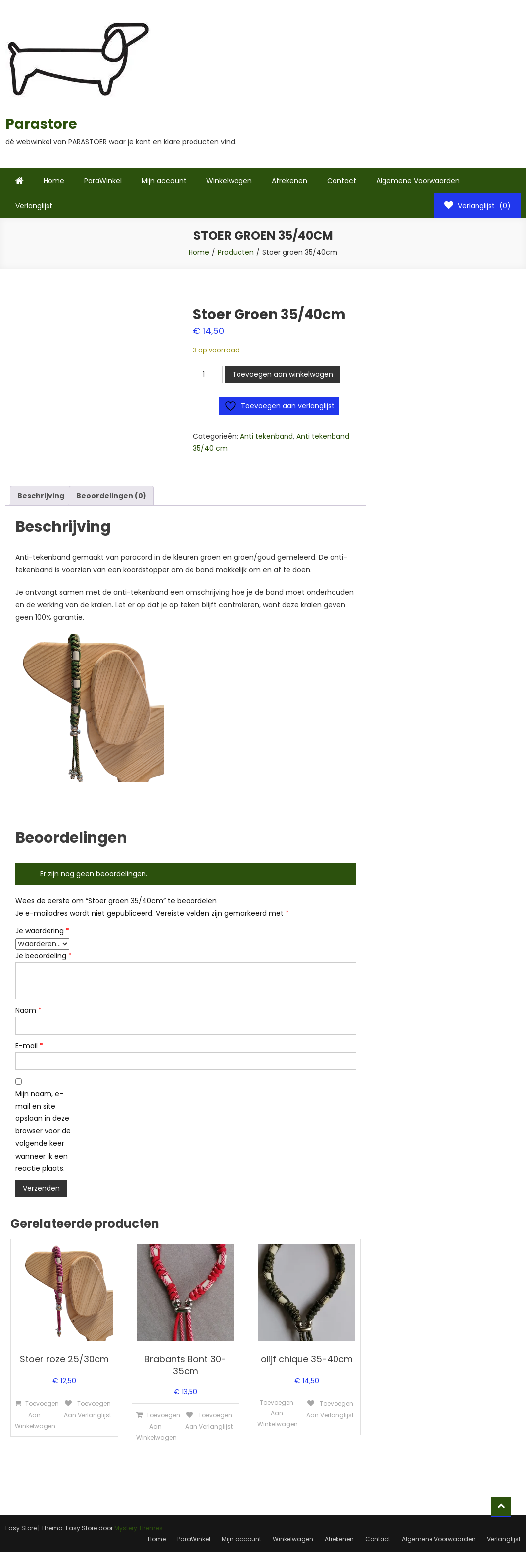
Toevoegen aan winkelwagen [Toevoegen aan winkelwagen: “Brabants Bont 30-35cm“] (157, 1426)
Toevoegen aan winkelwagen (282, 374)
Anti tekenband (266, 436)
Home (54, 181)
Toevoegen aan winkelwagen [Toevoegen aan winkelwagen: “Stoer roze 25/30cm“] (36, 1414)
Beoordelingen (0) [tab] (111, 495)
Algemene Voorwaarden (418, 181)
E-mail (29, 1046)
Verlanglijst (33, 206)
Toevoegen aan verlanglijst (87, 1409)
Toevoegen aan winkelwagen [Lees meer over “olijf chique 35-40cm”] (277, 1413)
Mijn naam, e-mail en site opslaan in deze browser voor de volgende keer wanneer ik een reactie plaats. (43, 1131)
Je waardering (42, 931)
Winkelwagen (229, 181)
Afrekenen (289, 181)
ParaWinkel (103, 181)
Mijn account (164, 181)
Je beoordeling (43, 956)
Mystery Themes (138, 1528)
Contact (341, 181)
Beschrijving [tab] (40, 495)
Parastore (41, 124)
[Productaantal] (208, 374)
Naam (28, 1010)
